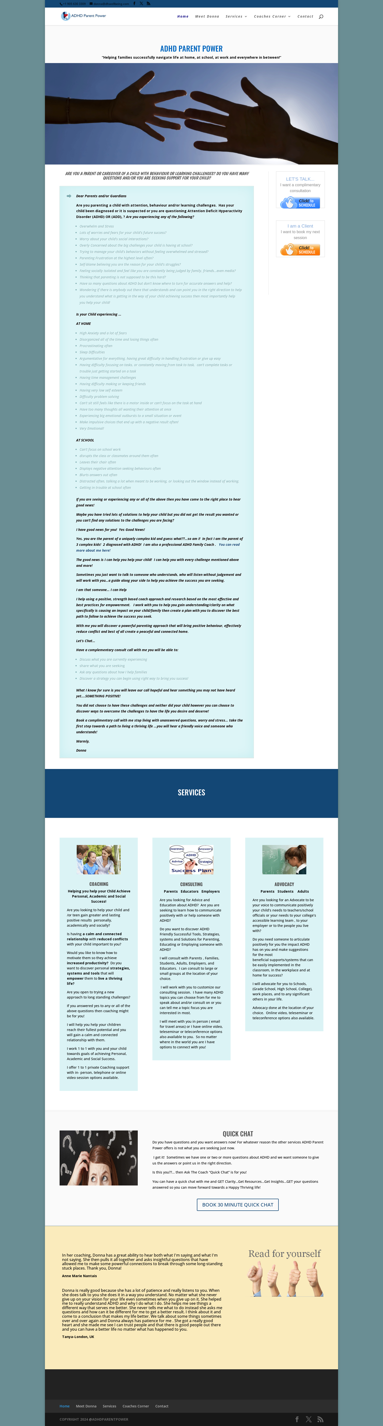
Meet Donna (207, 17)
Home (183, 17)
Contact (306, 17)
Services (234, 17)
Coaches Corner (270, 17)
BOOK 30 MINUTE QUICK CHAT (237, 1204)
